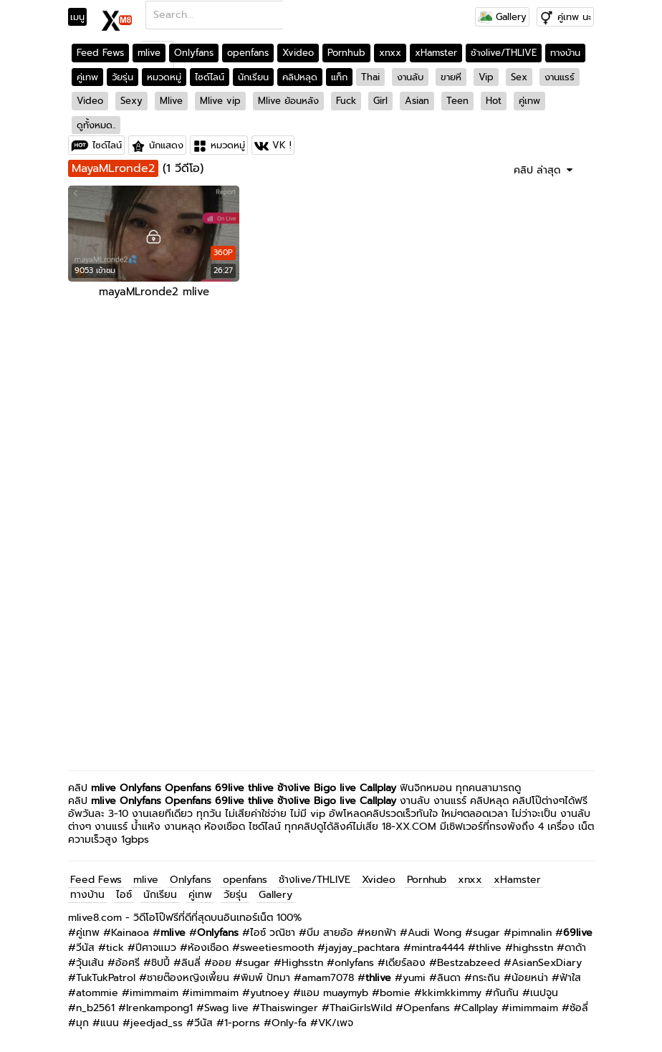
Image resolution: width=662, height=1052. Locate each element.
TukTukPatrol (105, 977)
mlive (149, 52)
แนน (109, 1023)
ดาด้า (575, 947)
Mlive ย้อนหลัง (288, 100)
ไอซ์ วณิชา (272, 932)
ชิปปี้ (160, 962)
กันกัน (506, 992)
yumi (414, 977)
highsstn (533, 947)
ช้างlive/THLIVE (504, 52)
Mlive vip (220, 100)
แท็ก (339, 77)
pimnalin (532, 932)
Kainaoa (130, 932)
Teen (457, 100)
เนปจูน (544, 992)
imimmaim (154, 992)
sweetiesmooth (277, 947)
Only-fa (289, 1023)
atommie (97, 992)
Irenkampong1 (159, 1007)
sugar (486, 932)
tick (115, 947)
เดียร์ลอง (405, 962)
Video (90, 100)
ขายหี (451, 77)
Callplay (378, 787)
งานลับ (410, 77)
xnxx (390, 52)
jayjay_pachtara (362, 947)
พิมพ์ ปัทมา (265, 977)
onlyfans (354, 962)
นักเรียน (253, 77)
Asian (417, 100)
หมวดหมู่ (164, 77)
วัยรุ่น (122, 77)
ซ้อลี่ (579, 1007)
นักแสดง (166, 145)
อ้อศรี (127, 962)
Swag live (226, 1007)
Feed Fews (100, 52)
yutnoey (269, 992)
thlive (489, 947)
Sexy (131, 100)
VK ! (282, 145)
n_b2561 (95, 1007)
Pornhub (346, 52)
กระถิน (486, 977)
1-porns (242, 1023)
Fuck (346, 100)
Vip (486, 77)
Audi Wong (434, 932)
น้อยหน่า (530, 977)
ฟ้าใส (570, 977)
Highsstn (302, 962)
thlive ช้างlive (279, 787)
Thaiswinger (289, 1007)
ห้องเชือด (208, 947)
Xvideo (298, 52)
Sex (519, 77)
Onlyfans (194, 52)
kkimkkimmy (451, 992)
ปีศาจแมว (155, 947)
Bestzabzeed (468, 962)
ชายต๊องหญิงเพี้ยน (188, 977)
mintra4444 (437, 947)
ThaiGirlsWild (361, 1007)
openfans (248, 52)
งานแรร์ (560, 77)
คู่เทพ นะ (574, 17)
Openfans (188, 787)
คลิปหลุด (299, 77)
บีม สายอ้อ (330, 932)
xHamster (436, 52)
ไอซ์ (124, 894)
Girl (380, 100)
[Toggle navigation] (82, 17)
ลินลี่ (191, 962)
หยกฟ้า (380, 932)
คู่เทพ (87, 77)
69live (229, 787)
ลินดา (449, 977)
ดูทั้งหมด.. (96, 125)
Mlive (171, 100)
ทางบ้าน (565, 52)
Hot (494, 100)
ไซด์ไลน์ (209, 77)
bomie (395, 992)
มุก (82, 1023)
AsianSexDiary (547, 962)
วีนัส (85, 947)
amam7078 (328, 977)
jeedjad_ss (156, 1023)
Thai (370, 77)
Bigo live (335, 787)
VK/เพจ (335, 1023)
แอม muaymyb (334, 992)
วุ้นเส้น (90, 962)
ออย (221, 962)
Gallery (502, 17)
